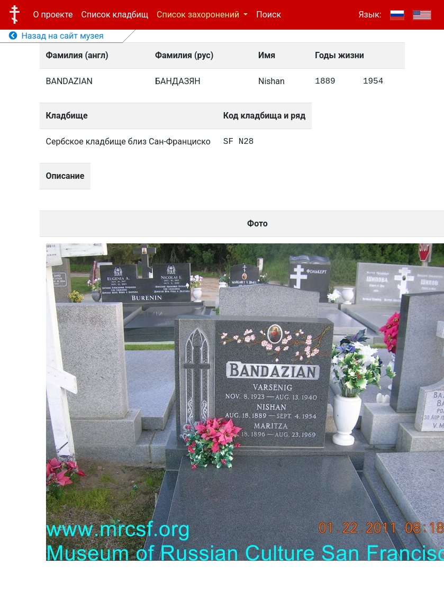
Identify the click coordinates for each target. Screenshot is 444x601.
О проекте (53, 15)
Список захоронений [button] (199, 15)
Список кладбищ (114, 15)
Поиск (268, 15)
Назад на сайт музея (56, 36)
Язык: (369, 15)
